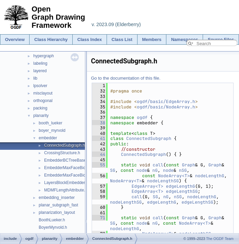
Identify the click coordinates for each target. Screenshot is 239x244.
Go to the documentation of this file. (126, 78)
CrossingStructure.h (62, 152)
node (141, 170)
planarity (41, 115)
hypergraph (43, 56)
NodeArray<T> (174, 176)
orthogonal (43, 100)
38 (98, 123)
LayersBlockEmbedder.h (66, 182)
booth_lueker (50, 123)
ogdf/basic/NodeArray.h (166, 107)
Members (151, 39)
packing (40, 108)
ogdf (142, 117)
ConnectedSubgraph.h (64, 145)
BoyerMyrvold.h (53, 227)
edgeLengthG (180, 186)
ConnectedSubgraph (148, 138)
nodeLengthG (209, 176)
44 (98, 154)
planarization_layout (57, 212)
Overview (15, 39)
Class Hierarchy (51, 39)
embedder (48, 138)
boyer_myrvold (52, 130)
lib (35, 78)
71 (98, 218)
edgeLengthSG (182, 191)
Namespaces (184, 39)
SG (112, 170)
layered (40, 70)
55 (98, 165)
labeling (40, 63)
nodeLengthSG (163, 181)
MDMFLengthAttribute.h (65, 190)
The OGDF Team (220, 239)
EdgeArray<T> (147, 186)
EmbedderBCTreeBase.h (67, 160)
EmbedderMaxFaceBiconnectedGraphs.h (81, 167)
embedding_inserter (57, 197)
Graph (188, 165)
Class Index (89, 39)
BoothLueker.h (52, 220)
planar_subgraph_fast (58, 205)
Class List (122, 39)
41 (98, 138)
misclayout (43, 93)
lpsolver (40, 85)
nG (155, 170)
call (158, 165)
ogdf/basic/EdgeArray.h (166, 101)
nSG (183, 170)
